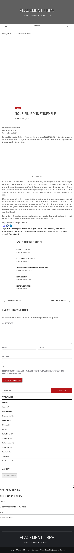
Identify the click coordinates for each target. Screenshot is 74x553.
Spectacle (5, 452)
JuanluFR (20, 270)
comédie (24, 228)
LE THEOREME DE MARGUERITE (26, 259)
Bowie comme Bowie (6, 518)
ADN (1, 512)
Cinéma (18, 108)
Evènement (5, 420)
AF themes (61, 550)
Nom (4, 347)
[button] (4, 225)
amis (8, 228)
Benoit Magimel (16, 228)
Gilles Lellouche (60, 228)
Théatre (4, 456)
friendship (51, 228)
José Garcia (18, 231)
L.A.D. (4, 429)
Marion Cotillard (53, 231)
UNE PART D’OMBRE (58, 300)
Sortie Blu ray (6, 434)
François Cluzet (42, 228)
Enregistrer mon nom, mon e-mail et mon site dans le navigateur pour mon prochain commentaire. (33, 372)
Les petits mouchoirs (40, 231)
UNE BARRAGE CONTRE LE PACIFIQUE (13, 507)
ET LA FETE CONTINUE (23, 250)
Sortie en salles (7, 443)
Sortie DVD (5, 438)
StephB (19, 119)
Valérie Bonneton (14, 234)
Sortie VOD (5, 447)
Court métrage (6, 411)
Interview (5, 425)
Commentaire (8, 323)
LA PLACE (3, 501)
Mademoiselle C (14, 300)
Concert (4, 407)
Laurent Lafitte (28, 231)
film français (32, 228)
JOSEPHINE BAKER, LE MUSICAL (11, 496)
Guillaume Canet (7, 231)
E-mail (41, 347)
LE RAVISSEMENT (21, 277)
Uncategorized (6, 461)
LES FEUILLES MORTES (23, 286)
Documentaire (6, 416)
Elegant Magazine (50, 550)
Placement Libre (37, 10)
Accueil (37, 25)
